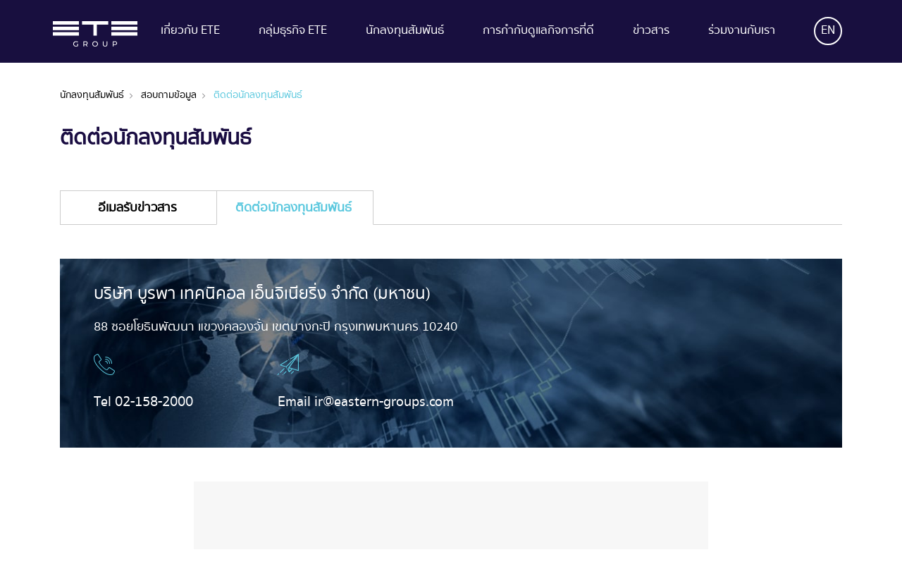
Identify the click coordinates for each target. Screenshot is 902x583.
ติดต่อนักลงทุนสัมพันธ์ (258, 95)
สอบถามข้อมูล (169, 95)
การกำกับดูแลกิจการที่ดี (538, 31)
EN (828, 30)
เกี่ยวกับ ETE (190, 31)
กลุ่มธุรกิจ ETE (293, 31)
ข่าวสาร (651, 31)
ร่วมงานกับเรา (741, 31)
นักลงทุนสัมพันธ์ (405, 31)
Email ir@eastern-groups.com (366, 401)
